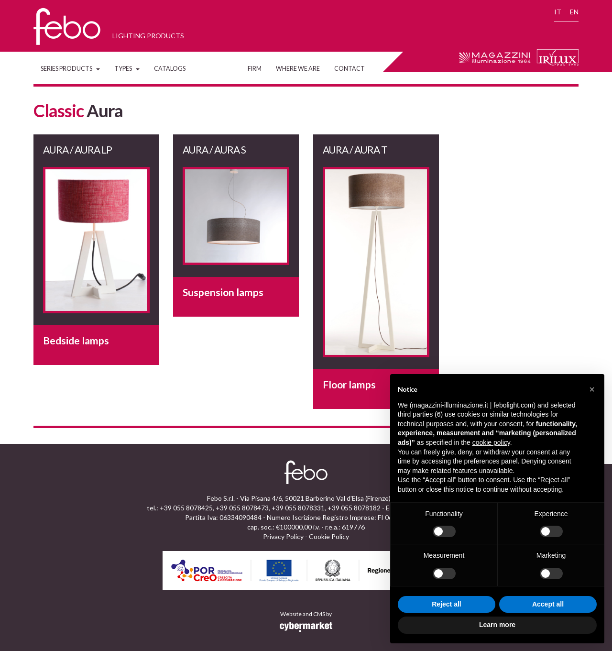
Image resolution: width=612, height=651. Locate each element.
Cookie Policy (329, 536)
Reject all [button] (446, 604)
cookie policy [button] (491, 442)
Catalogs (170, 68)
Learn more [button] (497, 625)
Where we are (298, 68)
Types (127, 68)
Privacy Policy (283, 536)
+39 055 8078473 (242, 508)
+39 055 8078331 (298, 508)
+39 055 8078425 (186, 508)
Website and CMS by (306, 621)
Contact (349, 68)
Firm (255, 68)
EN (574, 12)
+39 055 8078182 (354, 508)
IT (557, 12)
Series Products (70, 68)
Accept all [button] (548, 604)
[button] (592, 389)
